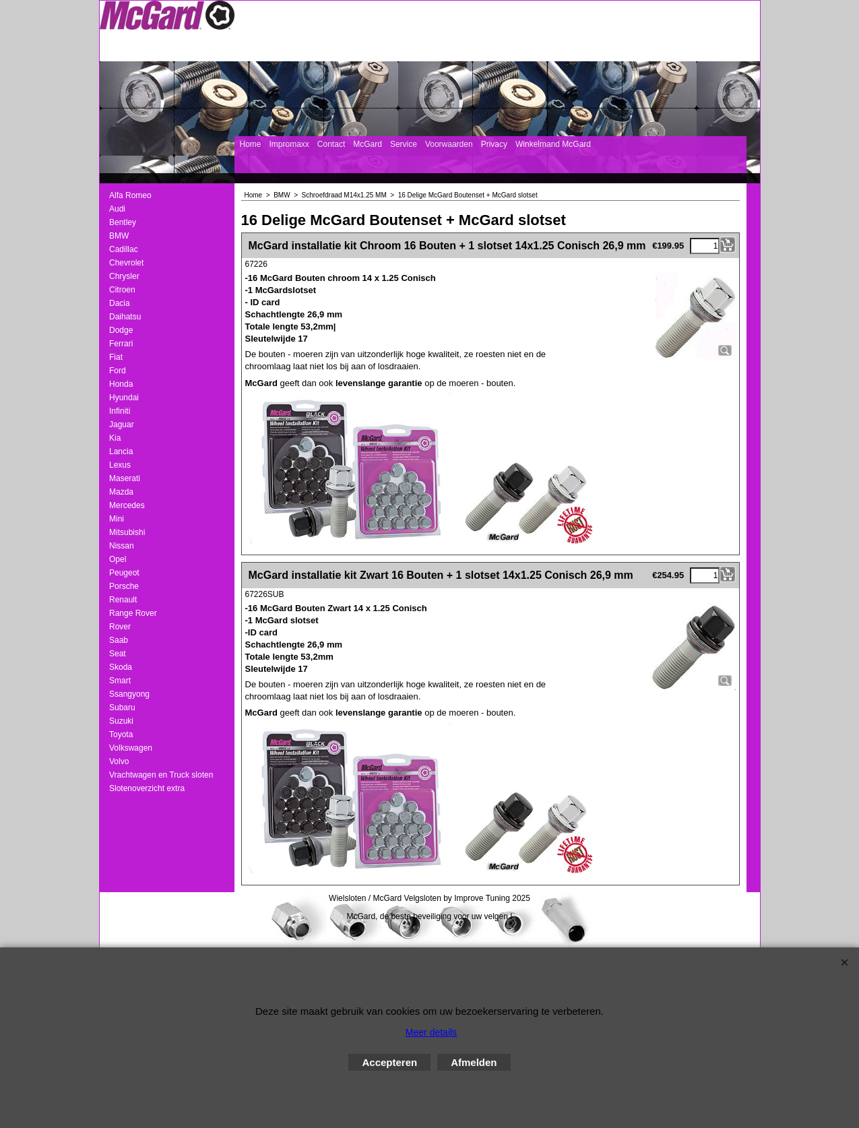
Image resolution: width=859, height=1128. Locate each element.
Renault (123, 599)
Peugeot (124, 572)
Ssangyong (129, 694)
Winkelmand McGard (553, 144)
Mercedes (127, 505)
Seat (117, 653)
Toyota (121, 734)
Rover (120, 626)
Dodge (121, 330)
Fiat (116, 357)
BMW (119, 236)
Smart (120, 680)
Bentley (122, 222)
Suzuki (121, 721)
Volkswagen (130, 748)
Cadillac (123, 249)
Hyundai (124, 397)
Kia (115, 438)
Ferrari (121, 343)
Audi (117, 209)
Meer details (431, 1032)
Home (250, 144)
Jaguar (121, 424)
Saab (118, 640)
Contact (331, 144)
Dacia (119, 303)
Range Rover (133, 613)
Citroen (122, 289)
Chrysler (124, 276)
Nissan (121, 546)
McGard (367, 144)
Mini (116, 519)
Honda (121, 384)
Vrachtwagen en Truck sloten (161, 775)
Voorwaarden (449, 144)
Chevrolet (126, 263)
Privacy (494, 144)
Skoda (120, 667)
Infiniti (119, 411)
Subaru (122, 707)
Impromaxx (289, 144)
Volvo (119, 761)
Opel (117, 559)
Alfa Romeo (130, 195)
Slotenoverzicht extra (147, 788)
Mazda (121, 492)
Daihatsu (125, 316)
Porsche (124, 586)
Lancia (121, 451)
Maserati (124, 478)
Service (403, 144)
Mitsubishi (127, 532)
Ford (117, 370)
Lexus (120, 465)
